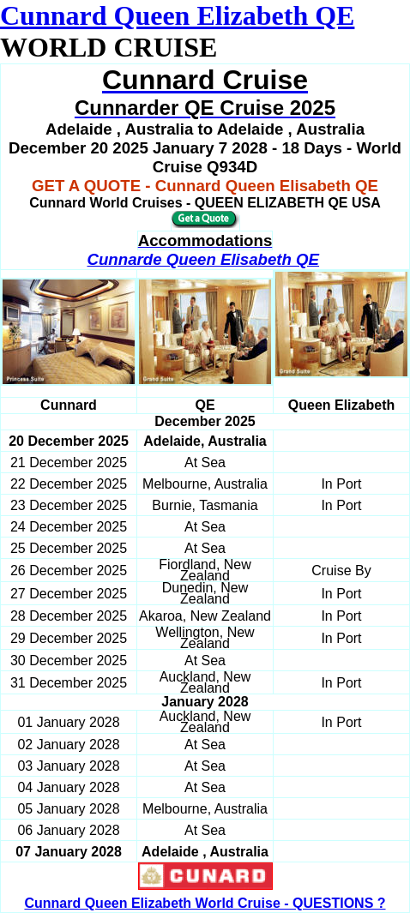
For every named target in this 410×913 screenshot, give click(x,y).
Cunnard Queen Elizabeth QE (177, 15)
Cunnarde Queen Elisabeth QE (203, 259)
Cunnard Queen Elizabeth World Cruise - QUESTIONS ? (204, 903)
